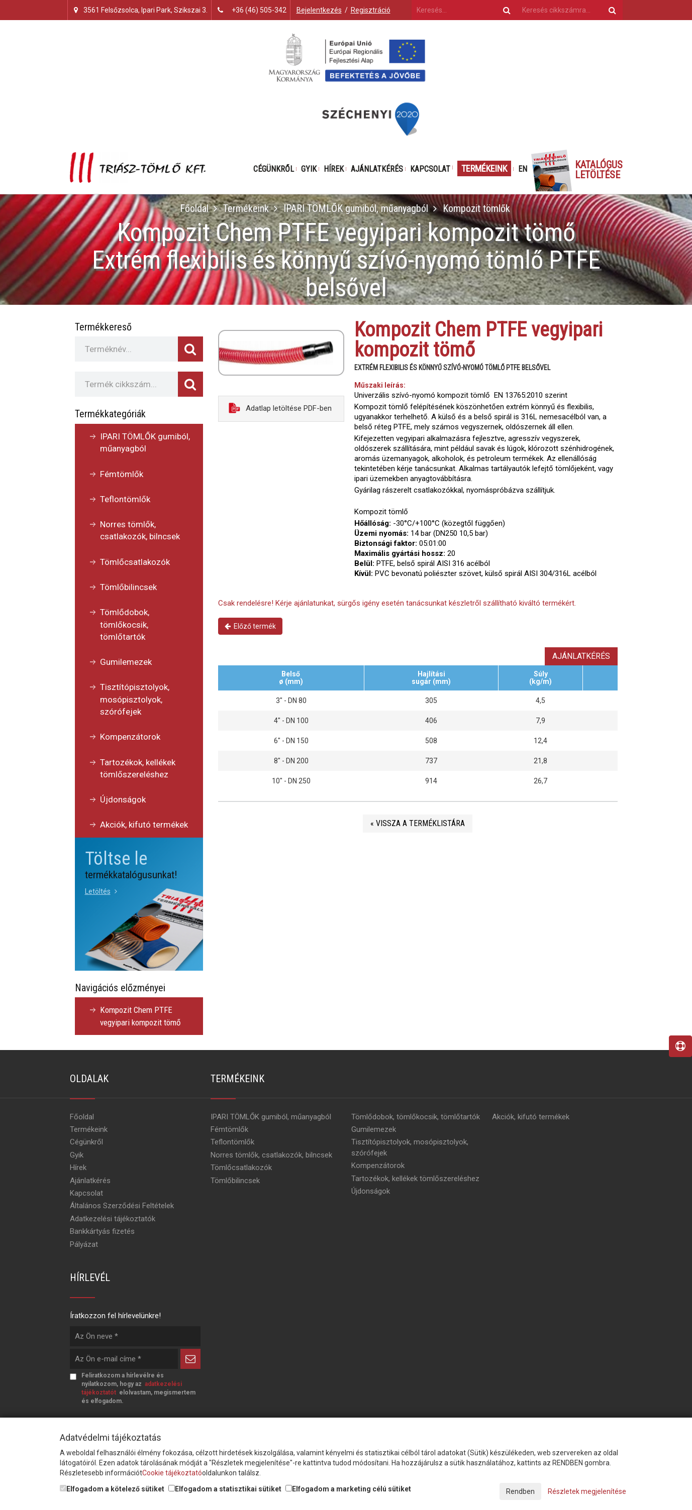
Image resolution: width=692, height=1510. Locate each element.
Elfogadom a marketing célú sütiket (348, 1489)
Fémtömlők (121, 474)
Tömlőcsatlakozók (135, 562)
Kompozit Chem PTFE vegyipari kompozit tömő (140, 1016)
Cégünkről (273, 169)
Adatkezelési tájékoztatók (112, 1218)
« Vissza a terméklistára (417, 823)
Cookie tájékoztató (172, 1473)
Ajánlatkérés (377, 169)
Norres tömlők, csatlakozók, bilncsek (140, 530)
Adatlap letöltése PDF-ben (280, 408)
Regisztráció (370, 10)
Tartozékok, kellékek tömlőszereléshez (137, 768)
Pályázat (84, 1244)
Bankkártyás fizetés (102, 1231)
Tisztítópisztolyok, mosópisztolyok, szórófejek (134, 699)
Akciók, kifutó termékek (144, 825)
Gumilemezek (126, 662)
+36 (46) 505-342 (259, 10)
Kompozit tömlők (476, 208)
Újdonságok (123, 799)
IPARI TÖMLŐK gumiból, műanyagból (355, 208)
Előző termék (250, 626)
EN (522, 169)
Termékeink (484, 168)
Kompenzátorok (130, 737)
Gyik (309, 169)
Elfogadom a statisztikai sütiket (224, 1489)
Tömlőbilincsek (128, 587)
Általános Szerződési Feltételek (122, 1205)
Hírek (334, 169)
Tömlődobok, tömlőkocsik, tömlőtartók (124, 624)
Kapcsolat (430, 169)
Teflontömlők (125, 499)
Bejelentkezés (319, 10)
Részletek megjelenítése (587, 1491)
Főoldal (193, 208)
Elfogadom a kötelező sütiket (112, 1489)
